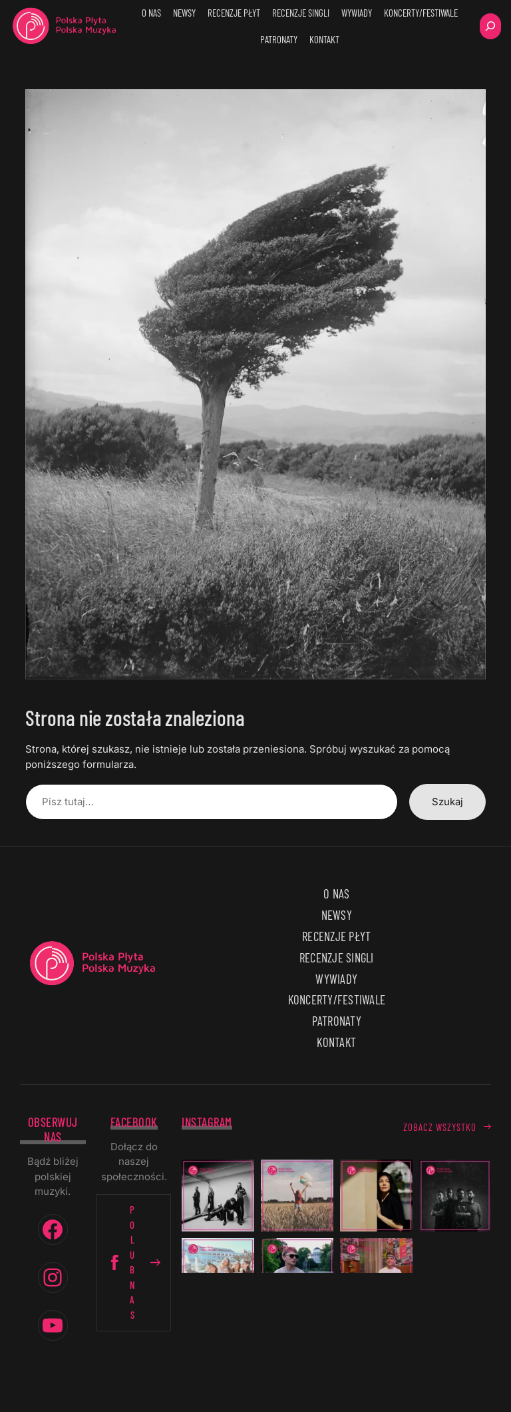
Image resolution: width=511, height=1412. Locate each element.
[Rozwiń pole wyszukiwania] (490, 26)
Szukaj (447, 801)
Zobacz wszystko (439, 1127)
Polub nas (133, 1262)
